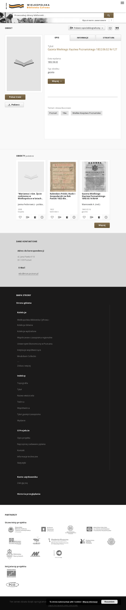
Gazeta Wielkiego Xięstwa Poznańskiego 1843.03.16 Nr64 (93, 196)
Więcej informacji (90, 602)
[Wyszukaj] (109, 15)
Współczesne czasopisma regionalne (34, 337)
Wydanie (21, 420)
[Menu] (122, 2)
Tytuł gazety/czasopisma (29, 414)
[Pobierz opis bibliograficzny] (27, 217)
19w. (65, 113)
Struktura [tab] (108, 37)
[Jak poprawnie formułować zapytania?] (111, 20)
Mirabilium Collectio (26, 356)
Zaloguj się (22, 483)
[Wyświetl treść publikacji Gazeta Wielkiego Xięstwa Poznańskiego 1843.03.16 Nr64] (98, 217)
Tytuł (19, 389)
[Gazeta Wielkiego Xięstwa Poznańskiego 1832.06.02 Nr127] (24, 64)
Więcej (102, 225)
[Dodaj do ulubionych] (110, 28)
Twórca (20, 401)
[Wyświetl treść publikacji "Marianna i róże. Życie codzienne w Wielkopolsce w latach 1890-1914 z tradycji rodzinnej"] (34, 217)
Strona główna (24, 303)
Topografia (22, 383)
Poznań (53, 113)
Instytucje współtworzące (29, 350)
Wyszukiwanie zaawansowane (94, 20)
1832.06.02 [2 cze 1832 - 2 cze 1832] (53, 62)
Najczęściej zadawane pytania (31, 444)
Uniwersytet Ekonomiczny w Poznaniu (34, 343)
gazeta (51, 72)
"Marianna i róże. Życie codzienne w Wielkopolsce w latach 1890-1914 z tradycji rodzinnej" (30, 196)
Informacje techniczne (27, 456)
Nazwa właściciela (25, 395)
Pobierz (13, 105)
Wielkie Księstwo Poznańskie (87, 113)
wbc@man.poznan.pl (28, 273)
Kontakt (20, 450)
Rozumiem (110, 602)
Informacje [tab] (82, 37)
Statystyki (21, 462)
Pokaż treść (15, 97)
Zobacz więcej (24, 365)
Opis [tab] (57, 38)
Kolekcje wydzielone (26, 331)
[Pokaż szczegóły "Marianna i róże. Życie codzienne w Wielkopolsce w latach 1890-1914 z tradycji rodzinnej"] (41, 217)
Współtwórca (23, 408)
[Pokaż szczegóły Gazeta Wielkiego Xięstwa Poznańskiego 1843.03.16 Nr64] (105, 217)
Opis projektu (23, 438)
